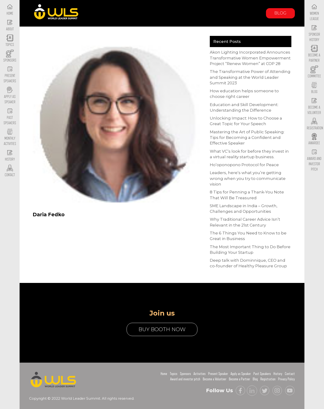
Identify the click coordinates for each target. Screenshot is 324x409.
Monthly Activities (10, 137)
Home (164, 374)
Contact (290, 374)
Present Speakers (9, 74)
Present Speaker (218, 374)
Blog (280, 13)
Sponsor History (314, 33)
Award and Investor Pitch (314, 160)
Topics (173, 374)
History (277, 374)
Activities (199, 374)
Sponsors (185, 374)
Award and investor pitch (185, 379)
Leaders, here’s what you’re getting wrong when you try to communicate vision (248, 178)
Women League (314, 12)
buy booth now (162, 329)
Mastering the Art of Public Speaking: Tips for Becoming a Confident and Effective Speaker (247, 138)
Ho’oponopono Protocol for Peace (244, 164)
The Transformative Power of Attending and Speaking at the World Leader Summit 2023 (250, 77)
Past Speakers (9, 116)
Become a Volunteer (314, 106)
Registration (268, 379)
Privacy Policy (286, 379)
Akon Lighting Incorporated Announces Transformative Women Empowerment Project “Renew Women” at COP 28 (250, 58)
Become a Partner (314, 54)
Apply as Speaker (10, 95)
